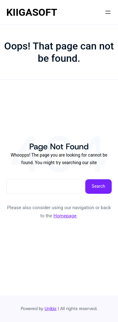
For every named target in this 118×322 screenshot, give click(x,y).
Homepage (64, 216)
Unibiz (51, 308)
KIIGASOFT (31, 12)
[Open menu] (108, 12)
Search (98, 186)
